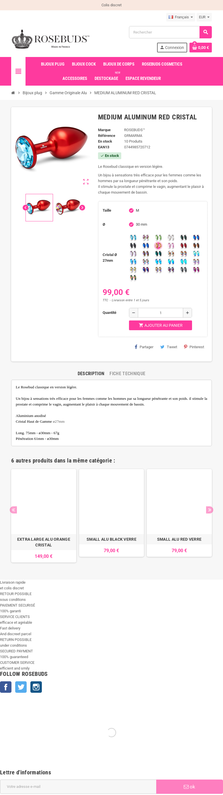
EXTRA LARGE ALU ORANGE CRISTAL (43, 542)
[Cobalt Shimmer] (183, 262)
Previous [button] (13, 509)
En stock (105, 141)
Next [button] (209, 509)
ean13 (103, 147)
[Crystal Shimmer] (133, 270)
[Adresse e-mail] (78, 787)
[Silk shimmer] (196, 262)
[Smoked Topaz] (196, 246)
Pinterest (194, 347)
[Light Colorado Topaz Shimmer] (133, 262)
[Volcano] (146, 254)
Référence (106, 135)
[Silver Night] (183, 270)
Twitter (21, 687)
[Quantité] (160, 312)
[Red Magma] (183, 246)
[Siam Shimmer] (196, 254)
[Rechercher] (170, 32)
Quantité (109, 312)
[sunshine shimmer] (171, 254)
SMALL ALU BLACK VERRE (111, 539)
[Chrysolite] (158, 238)
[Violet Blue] (146, 270)
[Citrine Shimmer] (183, 254)
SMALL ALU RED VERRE (179, 539)
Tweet (168, 347)
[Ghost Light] (171, 270)
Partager (144, 347)
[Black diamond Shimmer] (158, 262)
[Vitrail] (133, 278)
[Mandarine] (158, 246)
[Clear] (171, 238)
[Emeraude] (183, 238)
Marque (104, 130)
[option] (44, 515)
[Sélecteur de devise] (204, 17)
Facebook (5, 687)
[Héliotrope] (196, 238)
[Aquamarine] (133, 238)
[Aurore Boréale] (146, 238)
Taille (107, 210)
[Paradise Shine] (158, 270)
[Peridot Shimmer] (171, 262)
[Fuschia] (196, 270)
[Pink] (171, 246)
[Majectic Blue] (146, 246)
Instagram (36, 687)
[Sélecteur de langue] (180, 17)
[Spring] (133, 254)
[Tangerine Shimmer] (146, 262)
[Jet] (133, 246)
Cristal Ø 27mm (110, 258)
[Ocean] (158, 254)
